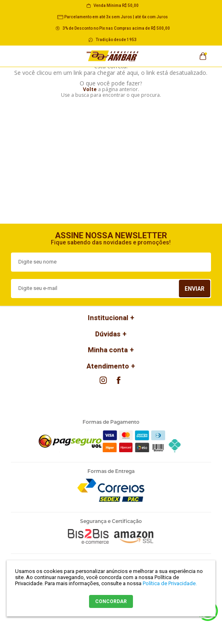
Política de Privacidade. (170, 583)
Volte (90, 89)
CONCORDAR (111, 601)
